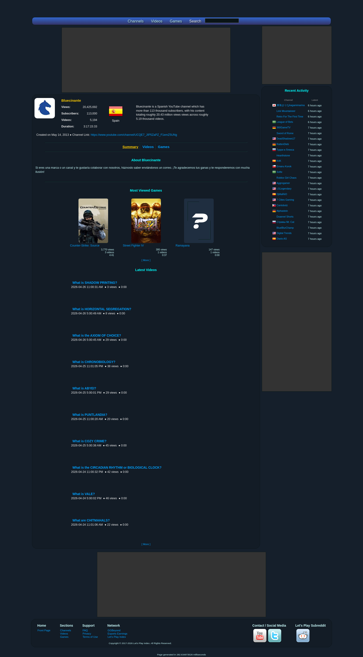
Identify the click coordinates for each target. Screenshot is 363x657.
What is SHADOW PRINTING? (94, 282)
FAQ (85, 630)
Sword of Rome (285, 133)
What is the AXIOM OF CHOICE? (96, 335)
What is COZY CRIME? (89, 441)
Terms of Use (90, 636)
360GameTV (284, 127)
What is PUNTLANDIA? (89, 415)
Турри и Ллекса (285, 149)
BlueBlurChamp (285, 227)
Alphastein (282, 210)
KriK (279, 160)
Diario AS (282, 238)
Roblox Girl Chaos (287, 177)
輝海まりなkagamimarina (291, 105)
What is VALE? (83, 494)
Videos (148, 147)
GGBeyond (114, 630)
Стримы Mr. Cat (285, 222)
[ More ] (145, 260)
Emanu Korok (284, 166)
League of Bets (285, 121)
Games (163, 147)
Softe (279, 172)
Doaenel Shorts (285, 216)
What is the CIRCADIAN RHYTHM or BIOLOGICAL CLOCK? (117, 467)
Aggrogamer (283, 183)
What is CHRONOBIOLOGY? (93, 362)
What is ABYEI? (84, 388)
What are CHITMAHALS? (91, 520)
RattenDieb (283, 144)
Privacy (87, 633)
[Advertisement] (146, 60)
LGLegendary (284, 188)
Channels (65, 630)
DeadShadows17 (286, 138)
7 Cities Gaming (285, 199)
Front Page (44, 630)
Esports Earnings (117, 633)
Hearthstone (283, 155)
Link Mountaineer (286, 111)
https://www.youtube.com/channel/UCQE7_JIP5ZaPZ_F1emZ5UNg (134, 134)
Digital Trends (284, 233)
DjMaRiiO (282, 194)
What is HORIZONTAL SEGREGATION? (101, 309)
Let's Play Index (117, 636)
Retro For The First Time (290, 116)
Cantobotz (282, 205)
